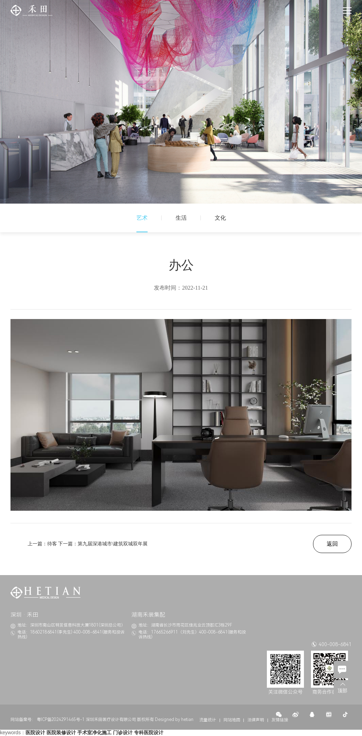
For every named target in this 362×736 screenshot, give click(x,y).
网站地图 (231, 719)
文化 (220, 218)
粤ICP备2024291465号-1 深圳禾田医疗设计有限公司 (86, 719)
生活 (181, 218)
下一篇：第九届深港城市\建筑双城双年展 (103, 543)
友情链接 (279, 719)
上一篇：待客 (42, 543)
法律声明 (255, 719)
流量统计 (207, 719)
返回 (332, 544)
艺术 (142, 218)
